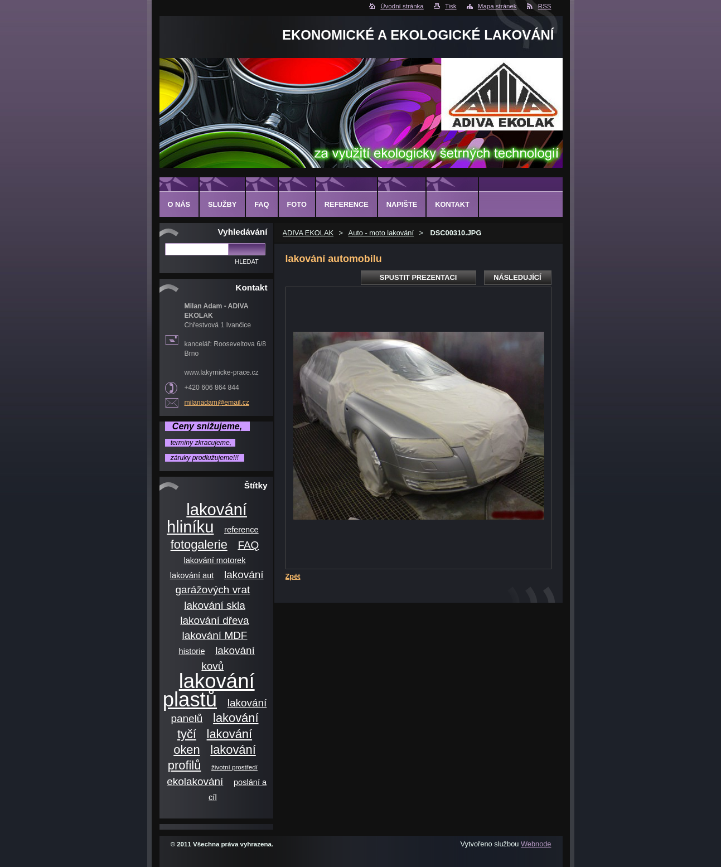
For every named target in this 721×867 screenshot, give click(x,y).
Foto (297, 204)
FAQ (248, 545)
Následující (517, 277)
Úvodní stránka (401, 6)
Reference (347, 204)
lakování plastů (209, 690)
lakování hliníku (207, 518)
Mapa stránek (497, 6)
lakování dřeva (214, 620)
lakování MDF (215, 635)
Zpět (293, 576)
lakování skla (214, 605)
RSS (544, 6)
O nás (179, 204)
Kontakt (452, 204)
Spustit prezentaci (418, 277)
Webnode (536, 844)
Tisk (451, 6)
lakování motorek (214, 560)
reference (241, 529)
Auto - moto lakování (381, 233)
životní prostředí (234, 767)
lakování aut (192, 575)
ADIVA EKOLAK (308, 233)
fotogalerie (199, 544)
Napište (401, 204)
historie (192, 651)
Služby (222, 204)
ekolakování (195, 781)
